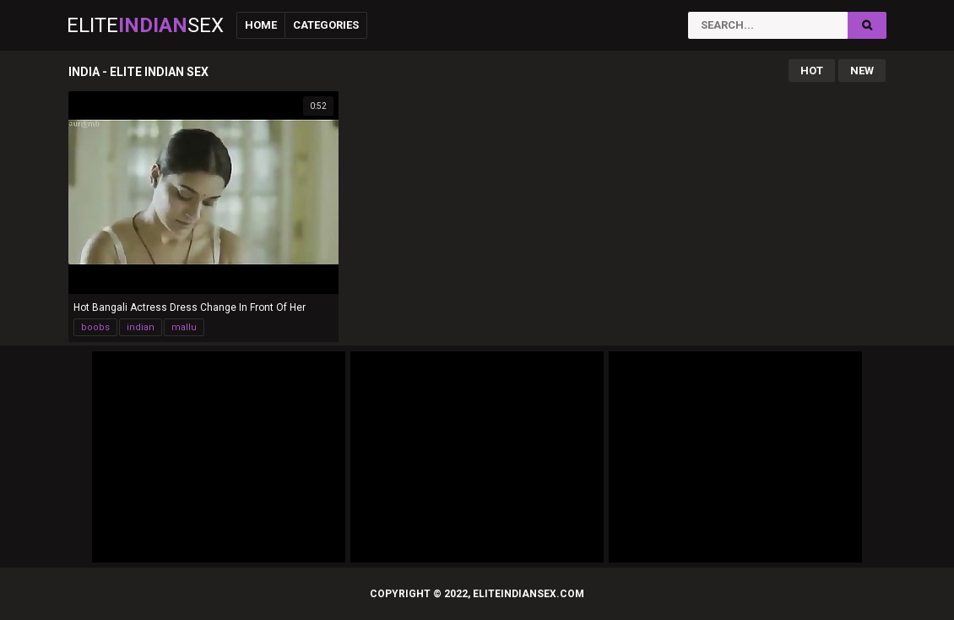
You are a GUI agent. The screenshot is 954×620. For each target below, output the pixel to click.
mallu (184, 327)
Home (261, 25)
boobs (95, 327)
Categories (326, 25)
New (862, 70)
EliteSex (145, 25)
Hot (811, 70)
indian (140, 327)
